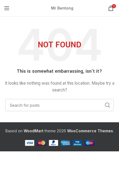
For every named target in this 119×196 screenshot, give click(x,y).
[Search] (59, 105)
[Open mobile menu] (6, 8)
